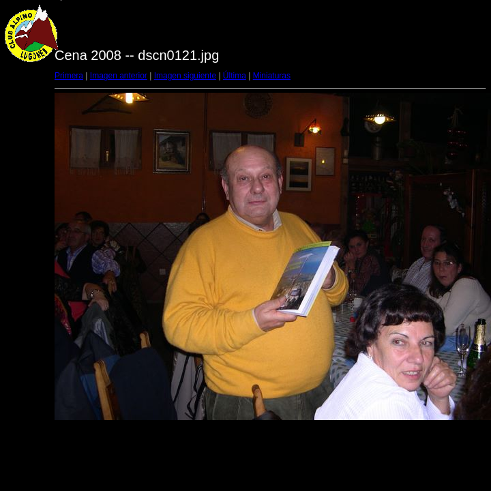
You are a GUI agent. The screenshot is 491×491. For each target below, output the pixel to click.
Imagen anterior (118, 75)
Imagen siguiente (185, 75)
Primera (69, 75)
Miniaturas (272, 75)
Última (234, 75)
